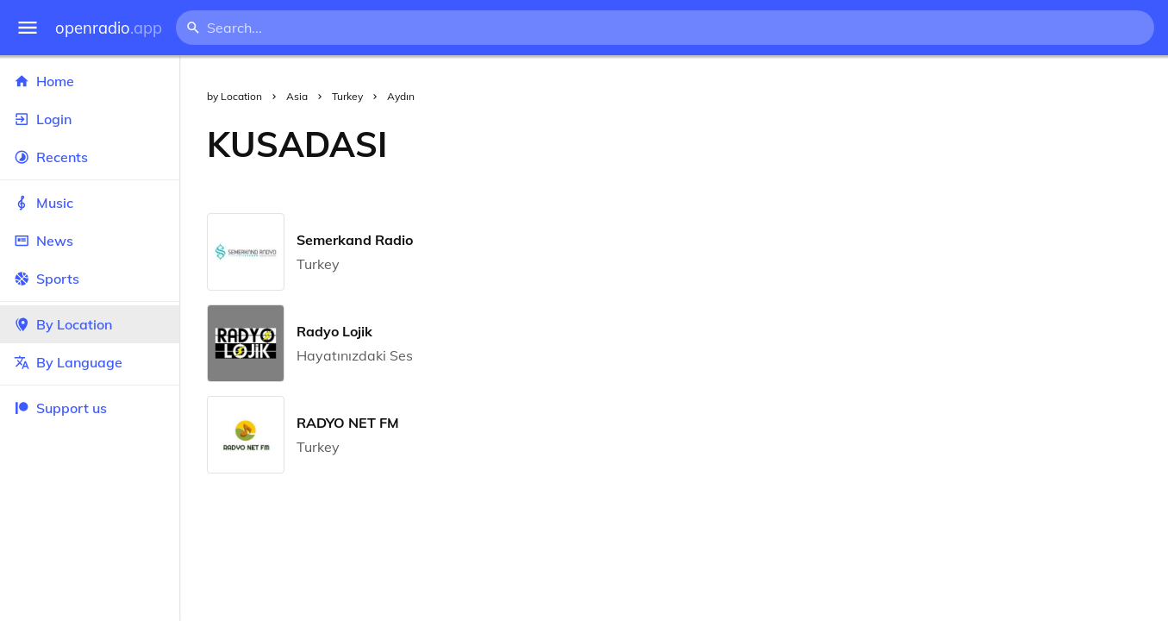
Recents (89, 157)
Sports (89, 279)
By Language (89, 362)
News (89, 241)
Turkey (347, 96)
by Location (234, 96)
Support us (60, 408)
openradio (108, 28)
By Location (89, 324)
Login (89, 119)
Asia (297, 96)
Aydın (401, 96)
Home (89, 81)
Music (89, 203)
